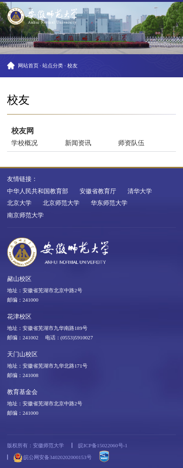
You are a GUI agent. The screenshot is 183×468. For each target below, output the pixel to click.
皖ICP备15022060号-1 (102, 445)
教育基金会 (22, 392)
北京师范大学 (61, 203)
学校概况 (24, 143)
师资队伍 (131, 143)
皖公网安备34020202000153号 (52, 457)
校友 (72, 65)
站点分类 (52, 65)
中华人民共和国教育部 (37, 191)
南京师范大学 (25, 215)
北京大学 (19, 203)
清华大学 (139, 191)
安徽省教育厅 (98, 191)
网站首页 (28, 65)
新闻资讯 (78, 143)
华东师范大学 (109, 203)
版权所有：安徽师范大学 (35, 445)
